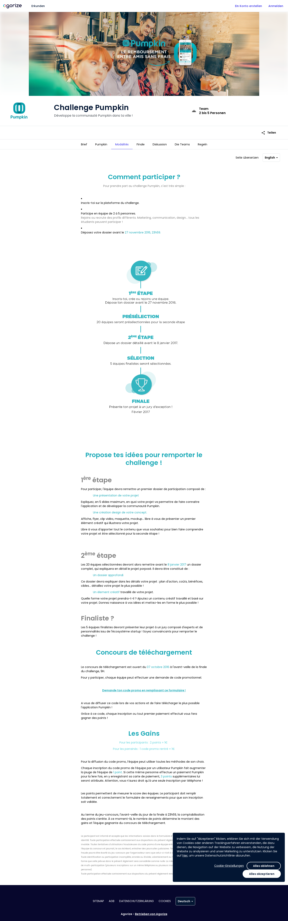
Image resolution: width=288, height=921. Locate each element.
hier (185, 855)
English (271, 159)
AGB (111, 901)
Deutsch (185, 901)
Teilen (268, 130)
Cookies (165, 901)
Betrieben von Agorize (151, 914)
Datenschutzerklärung (136, 901)
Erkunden (38, 6)
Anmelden (275, 6)
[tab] (84, 144)
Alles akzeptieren (261, 874)
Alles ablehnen (263, 866)
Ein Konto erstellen (248, 6)
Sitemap (98, 901)
